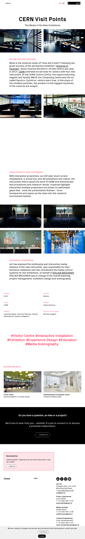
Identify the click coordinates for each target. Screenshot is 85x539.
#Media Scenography (41, 348)
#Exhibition (16, 344)
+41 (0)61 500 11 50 (66, 490)
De (64, 3)
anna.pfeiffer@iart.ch (64, 503)
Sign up (11, 466)
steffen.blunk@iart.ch (64, 514)
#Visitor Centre (22, 340)
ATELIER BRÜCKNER (63, 277)
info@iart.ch (61, 493)
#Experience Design (41, 344)
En (60, 3)
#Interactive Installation (54, 340)
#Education (68, 344)
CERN (22, 72)
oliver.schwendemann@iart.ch (67, 525)
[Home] (74, 3)
